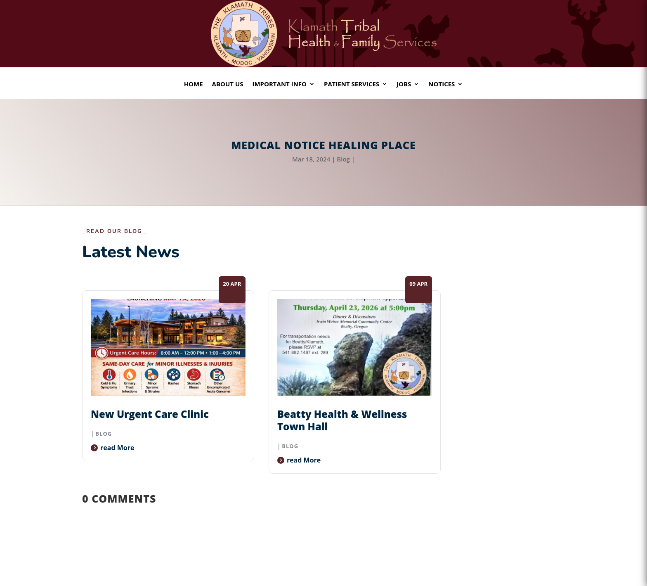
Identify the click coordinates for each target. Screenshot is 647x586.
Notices (441, 84)
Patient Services (351, 84)
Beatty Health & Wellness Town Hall (342, 420)
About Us (227, 84)
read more (117, 447)
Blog (343, 159)
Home (193, 84)
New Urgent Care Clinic (150, 414)
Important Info (279, 84)
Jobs (404, 84)
